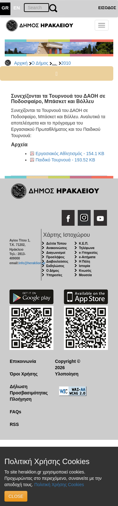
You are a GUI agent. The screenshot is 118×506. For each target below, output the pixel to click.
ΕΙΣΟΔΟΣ (107, 7)
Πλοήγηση (20, 399)
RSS (14, 424)
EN (17, 7)
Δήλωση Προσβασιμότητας (27, 389)
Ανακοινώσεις (56, 248)
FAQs (15, 411)
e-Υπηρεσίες (88, 252)
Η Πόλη (84, 261)
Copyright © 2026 (67, 364)
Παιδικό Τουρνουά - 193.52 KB (65, 159)
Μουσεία (85, 275)
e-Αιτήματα (87, 257)
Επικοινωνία (23, 361)
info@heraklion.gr (32, 263)
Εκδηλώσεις (55, 266)
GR (5, 7)
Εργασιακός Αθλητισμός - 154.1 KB (70, 153)
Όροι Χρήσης (24, 373)
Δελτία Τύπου (56, 243)
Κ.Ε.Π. (83, 243)
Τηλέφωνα (86, 248)
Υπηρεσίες (54, 275)
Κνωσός (85, 270)
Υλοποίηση (67, 373)
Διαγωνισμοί (55, 252)
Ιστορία (84, 266)
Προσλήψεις (55, 257)
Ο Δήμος (39, 63)
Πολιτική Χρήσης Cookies (59, 484)
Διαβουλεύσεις (57, 261)
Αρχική (21, 63)
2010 (66, 63)
